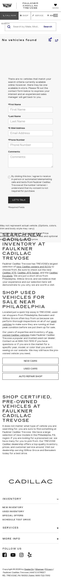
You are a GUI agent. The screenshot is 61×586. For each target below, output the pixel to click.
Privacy (49, 569)
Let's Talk (19, 200)
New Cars (30, 361)
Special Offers (13, 516)
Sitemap (39, 569)
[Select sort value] (55, 40)
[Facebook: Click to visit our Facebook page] (6, 555)
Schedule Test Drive (16, 520)
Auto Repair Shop (30, 376)
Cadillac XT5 (9, 273)
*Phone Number (16, 140)
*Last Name (14, 116)
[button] (9, 16)
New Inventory (12, 507)
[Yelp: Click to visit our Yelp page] (31, 555)
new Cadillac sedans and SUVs (33, 266)
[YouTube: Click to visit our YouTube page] (15, 555)
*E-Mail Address (16, 128)
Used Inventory (13, 511)
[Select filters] (50, 40)
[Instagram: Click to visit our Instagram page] (23, 555)
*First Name (14, 104)
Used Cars (30, 368)
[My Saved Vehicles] (55, 6)
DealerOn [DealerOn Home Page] (29, 569)
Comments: (14, 152)
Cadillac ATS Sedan (28, 273)
